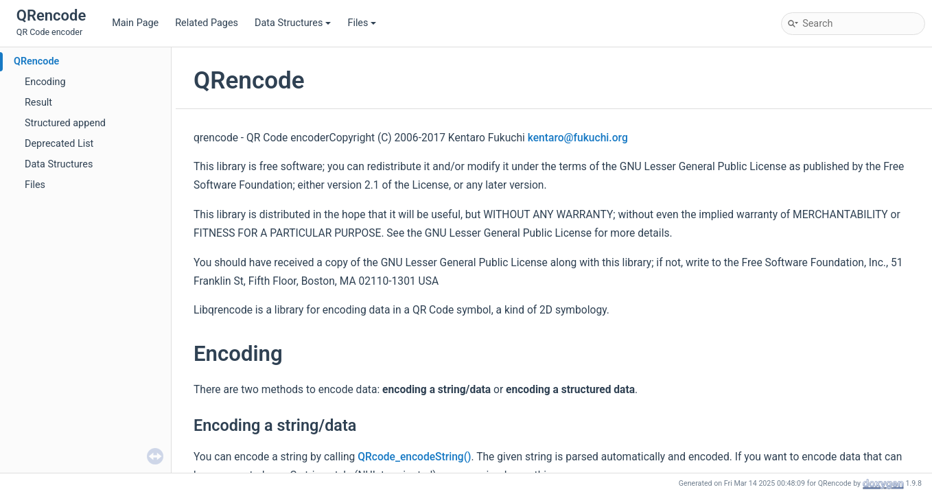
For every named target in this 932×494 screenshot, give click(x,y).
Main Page (135, 23)
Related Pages (206, 23)
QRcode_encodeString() (414, 457)
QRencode (36, 61)
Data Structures (293, 23)
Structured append (65, 123)
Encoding (45, 82)
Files (361, 23)
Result (38, 102)
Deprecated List (59, 144)
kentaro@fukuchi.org (578, 138)
